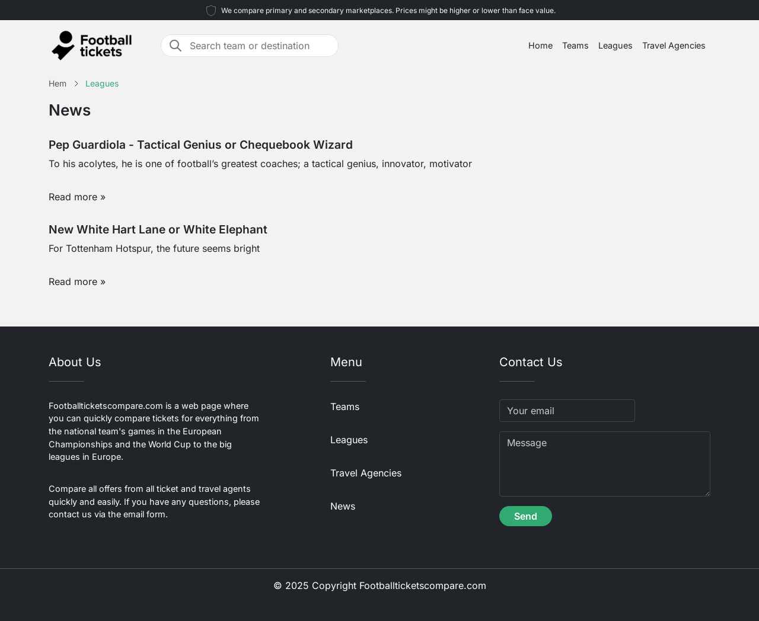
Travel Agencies (674, 45)
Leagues (615, 45)
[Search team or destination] (260, 45)
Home (540, 45)
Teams (575, 45)
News (342, 506)
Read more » (77, 197)
